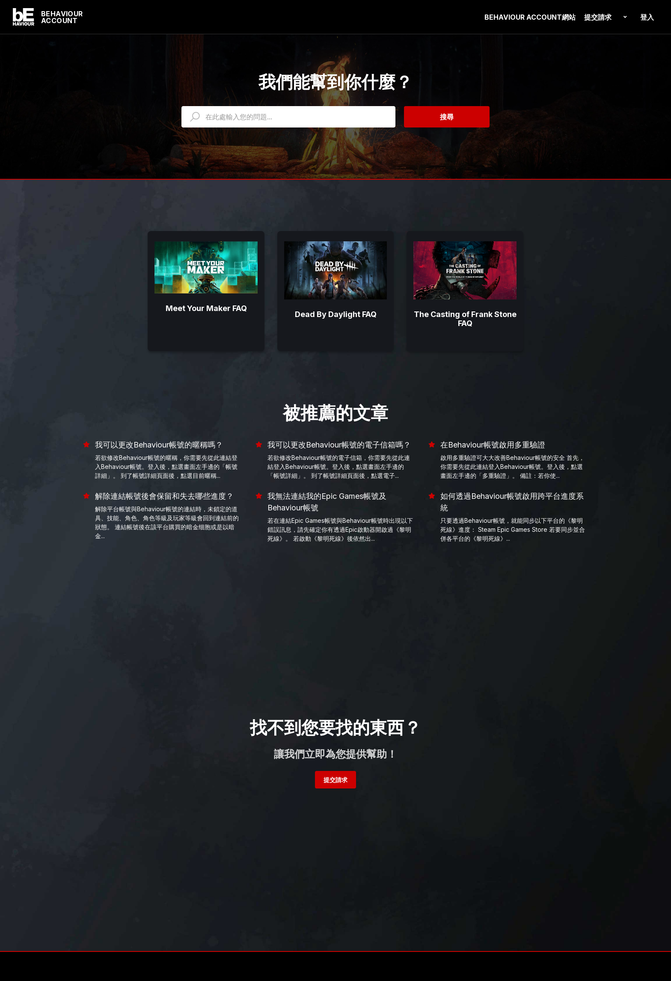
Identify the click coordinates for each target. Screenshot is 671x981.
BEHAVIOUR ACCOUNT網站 (530, 17)
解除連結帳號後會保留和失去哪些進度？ (164, 496)
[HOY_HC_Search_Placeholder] (288, 116)
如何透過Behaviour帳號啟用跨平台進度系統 (512, 502)
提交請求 (598, 17)
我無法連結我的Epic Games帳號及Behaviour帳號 (326, 502)
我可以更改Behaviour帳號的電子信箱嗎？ (339, 444)
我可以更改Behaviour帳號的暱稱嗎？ (159, 444)
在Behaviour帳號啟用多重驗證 (492, 444)
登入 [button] (647, 17)
